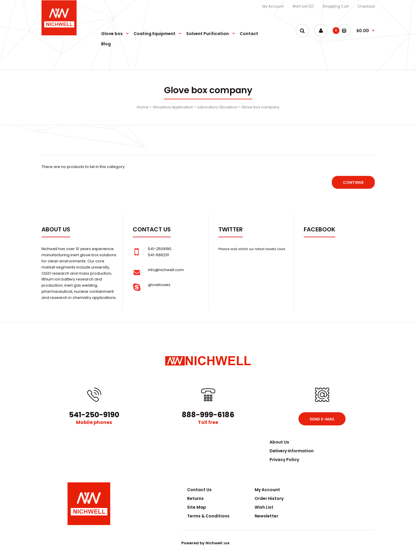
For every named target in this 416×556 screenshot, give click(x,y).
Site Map (196, 507)
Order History (269, 498)
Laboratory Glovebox (217, 107)
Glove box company (260, 107)
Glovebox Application (173, 107)
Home (143, 107)
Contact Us (199, 490)
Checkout (366, 6)
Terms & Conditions (208, 516)
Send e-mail (322, 419)
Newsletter (266, 516)
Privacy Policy (284, 460)
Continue (353, 182)
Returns (195, 498)
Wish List (264, 507)
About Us (279, 442)
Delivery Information (292, 451)
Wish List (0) (303, 6)
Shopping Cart (335, 6)
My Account (273, 6)
